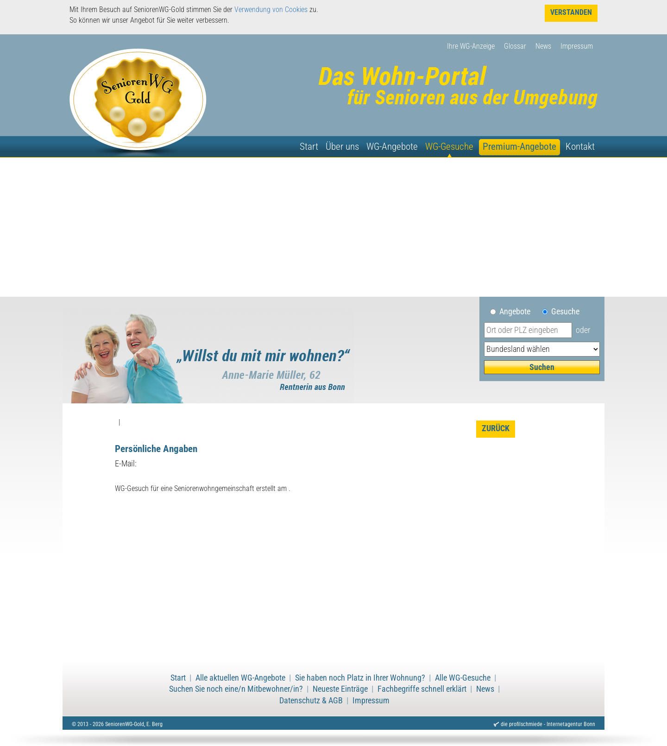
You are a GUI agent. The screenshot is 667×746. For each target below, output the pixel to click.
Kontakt (580, 146)
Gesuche (565, 311)
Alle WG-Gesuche (463, 677)
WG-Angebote (392, 146)
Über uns (342, 146)
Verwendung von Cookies (271, 9)
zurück (496, 428)
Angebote (518, 311)
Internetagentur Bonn (571, 724)
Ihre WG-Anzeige (471, 46)
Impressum (576, 46)
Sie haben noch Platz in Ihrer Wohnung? (360, 677)
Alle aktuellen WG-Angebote (240, 677)
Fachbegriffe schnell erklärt (422, 689)
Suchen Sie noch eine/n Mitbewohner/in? (236, 689)
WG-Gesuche (449, 146)
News (543, 46)
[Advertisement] (333, 227)
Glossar (515, 46)
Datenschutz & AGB (311, 700)
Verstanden (571, 12)
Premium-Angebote (519, 146)
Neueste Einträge (340, 689)
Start (309, 146)
